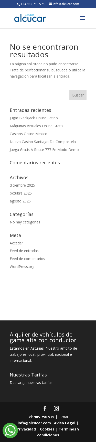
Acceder (16, 243)
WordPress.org (22, 266)
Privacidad (26, 429)
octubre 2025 (21, 193)
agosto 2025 (20, 201)
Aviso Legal (64, 423)
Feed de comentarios (27, 258)
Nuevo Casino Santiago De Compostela (43, 141)
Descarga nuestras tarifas (31, 382)
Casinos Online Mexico (28, 133)
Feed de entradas (24, 250)
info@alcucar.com (34, 423)
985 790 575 (44, 416)
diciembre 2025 (22, 185)
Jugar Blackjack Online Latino (34, 117)
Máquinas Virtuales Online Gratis (36, 125)
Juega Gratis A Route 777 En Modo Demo (44, 149)
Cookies (47, 429)
